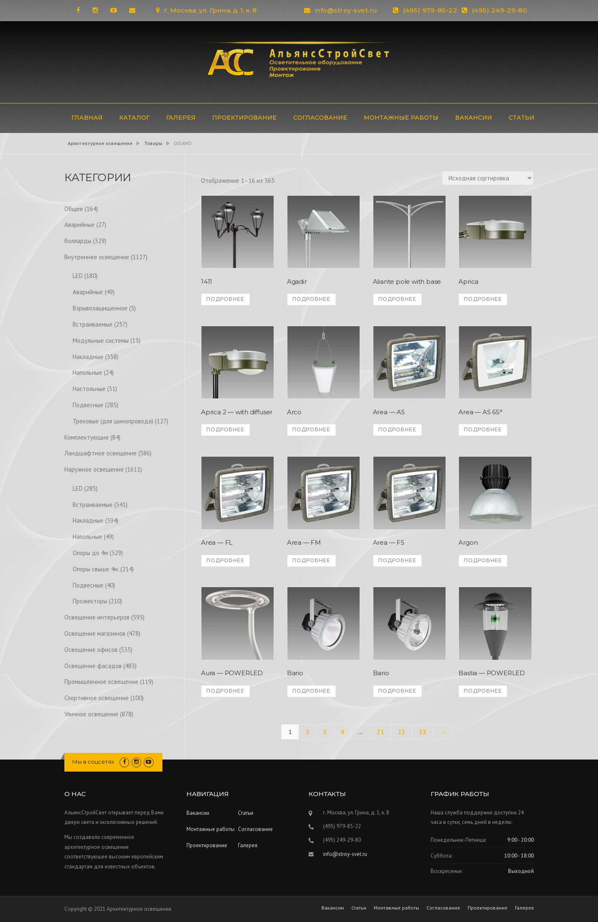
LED (78, 276)
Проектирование (244, 117)
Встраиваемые (93, 324)
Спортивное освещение (96, 698)
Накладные (88, 357)
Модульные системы (101, 340)
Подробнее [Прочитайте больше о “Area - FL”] (225, 560)
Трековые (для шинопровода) (113, 421)
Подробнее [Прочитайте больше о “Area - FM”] (311, 560)
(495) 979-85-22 (430, 10)
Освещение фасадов (93, 666)
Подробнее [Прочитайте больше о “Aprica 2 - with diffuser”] (225, 429)
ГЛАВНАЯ (87, 117)
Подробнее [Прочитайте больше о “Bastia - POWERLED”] (483, 691)
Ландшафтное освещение (100, 453)
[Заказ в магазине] (487, 178)
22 (401, 732)
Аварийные (79, 225)
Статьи (521, 117)
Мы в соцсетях (93, 761)
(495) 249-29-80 (499, 10)
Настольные (89, 389)
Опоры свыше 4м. (96, 569)
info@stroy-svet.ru (346, 10)
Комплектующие (86, 437)
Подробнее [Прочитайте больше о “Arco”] (311, 429)
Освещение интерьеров (97, 617)
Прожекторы (90, 601)
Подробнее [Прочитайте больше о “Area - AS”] (397, 429)
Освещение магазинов (94, 633)
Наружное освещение (94, 469)
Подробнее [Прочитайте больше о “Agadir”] (311, 299)
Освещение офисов (91, 650)
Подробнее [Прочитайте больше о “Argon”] (483, 560)
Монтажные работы (401, 117)
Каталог (134, 117)
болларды (77, 241)
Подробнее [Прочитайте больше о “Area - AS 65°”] (483, 429)
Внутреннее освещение (96, 257)
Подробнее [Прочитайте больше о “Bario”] (311, 691)
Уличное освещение (91, 714)
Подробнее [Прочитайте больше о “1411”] (225, 299)
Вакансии (473, 117)
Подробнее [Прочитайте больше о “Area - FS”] (397, 560)
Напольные (87, 372)
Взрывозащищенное (100, 308)
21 (380, 732)
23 (422, 732)
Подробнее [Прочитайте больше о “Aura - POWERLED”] (225, 691)
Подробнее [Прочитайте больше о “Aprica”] (483, 299)
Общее (73, 209)
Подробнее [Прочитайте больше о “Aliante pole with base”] (397, 299)
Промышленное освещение (101, 682)
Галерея (181, 117)
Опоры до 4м (90, 553)
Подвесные (88, 405)
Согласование (320, 117)
